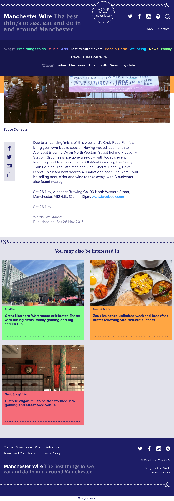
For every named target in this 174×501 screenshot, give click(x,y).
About (151, 29)
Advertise (52, 447)
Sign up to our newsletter (104, 12)
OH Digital (164, 472)
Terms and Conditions (19, 453)
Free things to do (31, 49)
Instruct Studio (162, 468)
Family (166, 49)
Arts (64, 49)
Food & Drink (116, 49)
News (153, 49)
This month (97, 65)
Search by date (122, 65)
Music (53, 49)
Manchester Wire (28, 16)
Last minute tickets (87, 49)
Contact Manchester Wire (22, 447)
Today (61, 65)
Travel (75, 57)
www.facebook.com (108, 197)
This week (77, 65)
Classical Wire (95, 57)
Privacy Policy (50, 453)
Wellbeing (138, 49)
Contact (163, 29)
